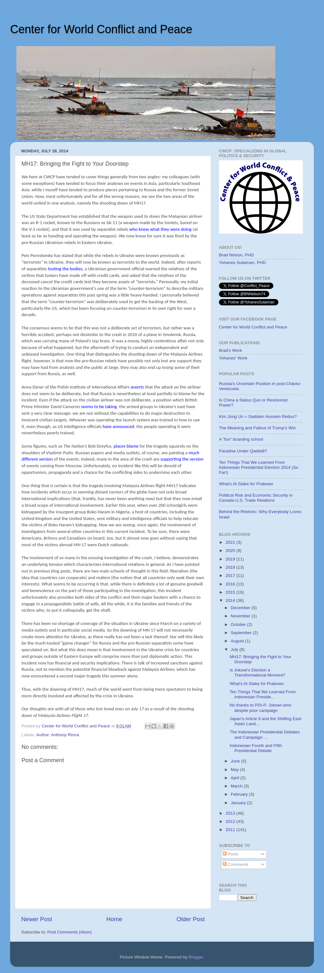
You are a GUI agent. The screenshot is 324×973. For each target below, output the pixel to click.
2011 (231, 829)
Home (114, 919)
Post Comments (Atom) (69, 932)
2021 (231, 542)
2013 (231, 813)
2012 (231, 821)
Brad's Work (230, 350)
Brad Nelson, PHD (236, 255)
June (236, 761)
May (235, 769)
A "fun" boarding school (241, 439)
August (238, 641)
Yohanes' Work (233, 358)
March (237, 786)
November (241, 616)
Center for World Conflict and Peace (101, 29)
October (239, 624)
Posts (231, 854)
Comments (235, 864)
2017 (231, 575)
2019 (231, 559)
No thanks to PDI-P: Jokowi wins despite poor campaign (260, 708)
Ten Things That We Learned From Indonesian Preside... (263, 694)
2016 (231, 584)
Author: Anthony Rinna (57, 734)
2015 (231, 592)
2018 (231, 567)
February (240, 794)
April (235, 777)
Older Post (191, 919)
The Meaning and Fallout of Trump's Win (257, 427)
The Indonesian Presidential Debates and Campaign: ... (265, 734)
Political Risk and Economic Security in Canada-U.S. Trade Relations (256, 498)
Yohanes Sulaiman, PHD (242, 262)
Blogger (196, 957)
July (235, 649)
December (241, 607)
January (239, 802)
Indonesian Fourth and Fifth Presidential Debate (256, 748)
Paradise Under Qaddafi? (243, 451)
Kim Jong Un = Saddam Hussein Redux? (258, 416)
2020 (231, 550)
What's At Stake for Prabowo (246, 483)
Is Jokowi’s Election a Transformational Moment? (257, 672)
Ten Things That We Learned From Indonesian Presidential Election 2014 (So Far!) (258, 467)
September (242, 632)
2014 (231, 600)
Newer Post (36, 919)
